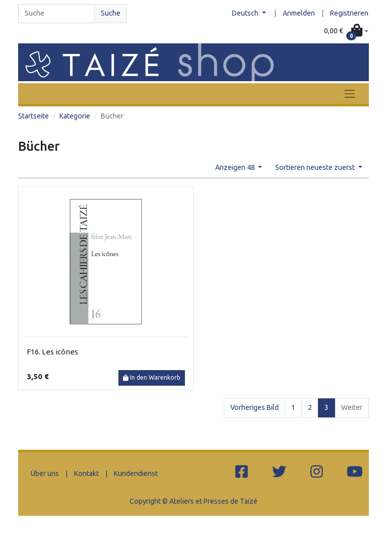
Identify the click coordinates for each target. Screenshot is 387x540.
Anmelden (299, 13)
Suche (110, 13)
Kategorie (74, 116)
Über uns (45, 473)
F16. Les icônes (52, 351)
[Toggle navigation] (350, 93)
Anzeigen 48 (235, 167)
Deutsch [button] (246, 13)
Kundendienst (136, 473)
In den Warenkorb (151, 377)
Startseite (33, 116)
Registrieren (349, 13)
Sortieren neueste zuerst (315, 167)
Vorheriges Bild (254, 407)
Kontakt (86, 473)
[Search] (56, 13)
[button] (346, 31)
